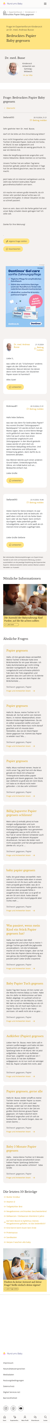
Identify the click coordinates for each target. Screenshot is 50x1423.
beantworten (14, 249)
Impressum (8, 1363)
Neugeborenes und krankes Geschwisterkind (26, 1211)
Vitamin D (10, 1201)
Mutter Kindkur (13, 1197)
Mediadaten (8, 1374)
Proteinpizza (11, 1232)
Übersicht (10, 108)
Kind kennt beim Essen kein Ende (21, 1228)
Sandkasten (11, 1237)
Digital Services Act (11, 1392)
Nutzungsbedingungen (13, 1380)
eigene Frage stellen (18, 241)
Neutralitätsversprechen (14, 1368)
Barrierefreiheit (10, 1398)
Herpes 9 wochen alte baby (18, 1242)
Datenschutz (8, 1386)
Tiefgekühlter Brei (14, 1206)
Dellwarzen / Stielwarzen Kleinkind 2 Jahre (25, 1216)
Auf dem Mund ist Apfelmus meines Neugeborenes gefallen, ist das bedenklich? (25, 1222)
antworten (16, 387)
